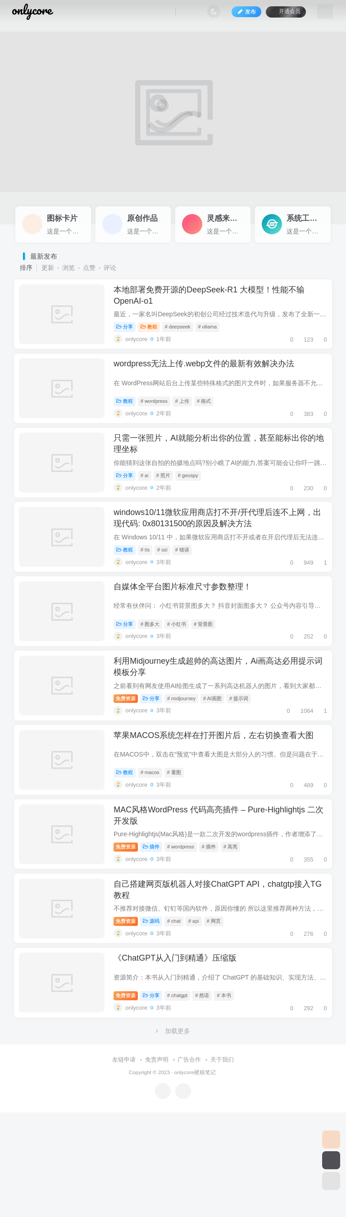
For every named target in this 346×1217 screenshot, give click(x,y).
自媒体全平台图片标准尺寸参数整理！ (188, 634)
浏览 (68, 267)
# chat (179, 1010)
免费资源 (131, 756)
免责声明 (156, 1163)
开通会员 (280, 14)
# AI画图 (218, 756)
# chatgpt (183, 1095)
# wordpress (159, 417)
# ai (150, 502)
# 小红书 (182, 672)
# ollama (213, 333)
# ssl (168, 587)
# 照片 (169, 502)
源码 (156, 1010)
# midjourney (187, 756)
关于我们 (222, 1163)
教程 (154, 333)
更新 (47, 267)
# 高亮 (236, 926)
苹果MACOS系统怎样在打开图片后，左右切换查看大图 (219, 803)
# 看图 (180, 841)
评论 (110, 267)
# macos (155, 841)
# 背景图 (208, 672)
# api (199, 1010)
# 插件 (214, 926)
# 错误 (188, 587)
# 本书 (229, 1095)
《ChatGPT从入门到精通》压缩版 (180, 1057)
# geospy (193, 502)
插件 (156, 926)
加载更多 (173, 1135)
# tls (150, 587)
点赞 (89, 267)
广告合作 (189, 1163)
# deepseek (183, 333)
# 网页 (219, 1010)
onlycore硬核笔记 (195, 1176)
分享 (130, 333)
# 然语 (207, 1095)
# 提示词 (244, 756)
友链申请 (124, 1163)
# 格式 (209, 417)
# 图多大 (155, 672)
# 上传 (188, 417)
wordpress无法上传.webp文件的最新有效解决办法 (209, 380)
